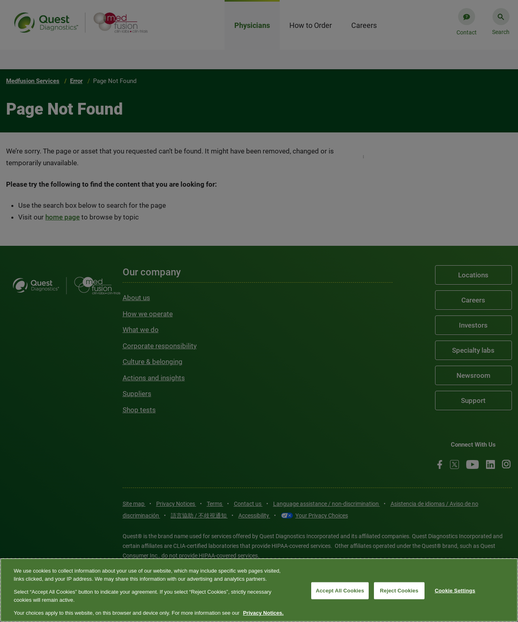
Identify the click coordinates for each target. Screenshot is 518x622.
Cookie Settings (455, 591)
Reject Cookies (399, 591)
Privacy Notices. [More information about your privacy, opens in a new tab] (263, 613)
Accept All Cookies (340, 591)
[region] (259, 590)
